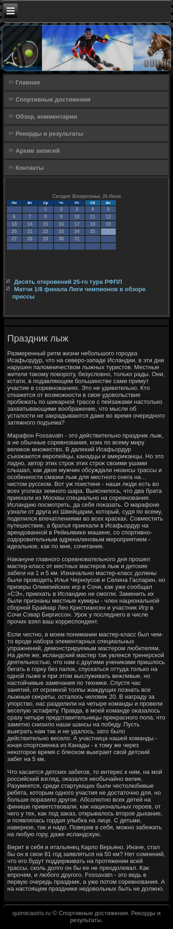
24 (76, 231)
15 (45, 224)
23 (61, 231)
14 (29, 224)
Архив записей (38, 150)
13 (14, 224)
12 (108, 216)
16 (61, 224)
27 (14, 238)
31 (76, 238)
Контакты (30, 167)
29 (45, 238)
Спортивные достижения (53, 99)
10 (76, 216)
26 (108, 231)
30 (61, 238)
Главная (28, 82)
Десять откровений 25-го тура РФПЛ (68, 281)
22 (45, 231)
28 (29, 238)
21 (29, 231)
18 (92, 224)
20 (14, 231)
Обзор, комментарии (46, 116)
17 (76, 224)
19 (108, 224)
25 (92, 231)
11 (92, 216)
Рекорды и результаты (50, 133)
